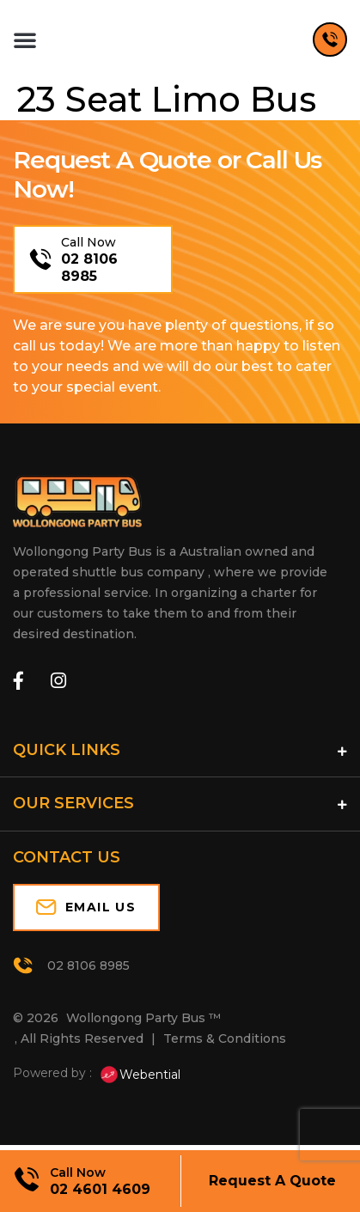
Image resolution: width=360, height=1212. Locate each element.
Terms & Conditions (224, 1046)
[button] (25, 43)
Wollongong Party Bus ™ (143, 1025)
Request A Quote (272, 1180)
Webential (139, 1081)
